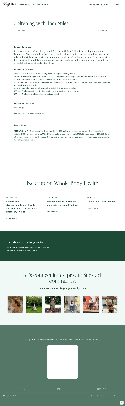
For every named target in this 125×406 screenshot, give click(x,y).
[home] (9, 4)
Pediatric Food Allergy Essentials (29, 113)
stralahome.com (21, 137)
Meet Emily (25, 4)
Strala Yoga (19, 107)
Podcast (36, 4)
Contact (45, 4)
